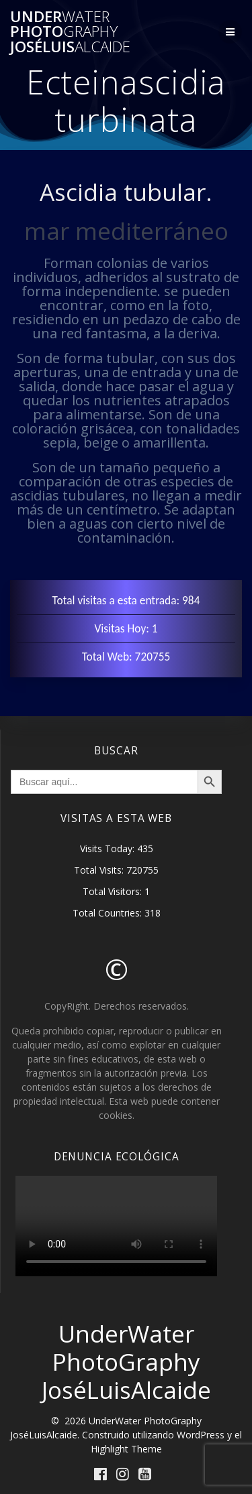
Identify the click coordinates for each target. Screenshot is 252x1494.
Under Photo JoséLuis (70, 31)
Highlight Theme (126, 1448)
